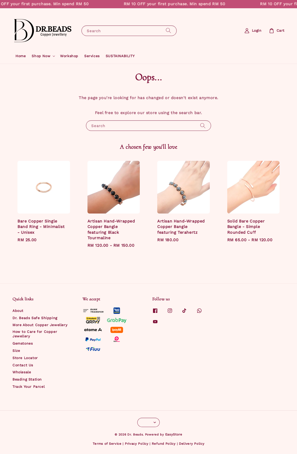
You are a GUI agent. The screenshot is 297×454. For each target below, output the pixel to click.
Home (20, 56)
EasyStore (173, 434)
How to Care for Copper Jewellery (34, 334)
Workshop (69, 56)
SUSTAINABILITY (120, 56)
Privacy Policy (136, 444)
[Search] (168, 30)
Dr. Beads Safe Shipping (34, 318)
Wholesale (21, 372)
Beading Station (27, 379)
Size (16, 351)
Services (92, 56)
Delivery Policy (192, 444)
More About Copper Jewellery (39, 325)
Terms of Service (107, 444)
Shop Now (41, 56)
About (17, 311)
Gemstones (22, 343)
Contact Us (22, 365)
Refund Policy (164, 444)
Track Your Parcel (28, 387)
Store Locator (25, 358)
